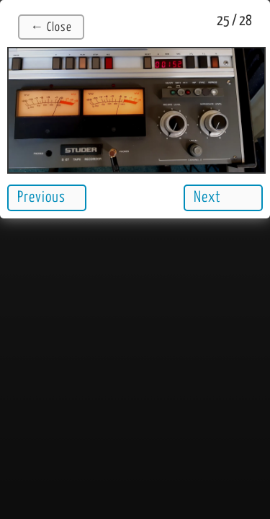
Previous (41, 197)
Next (207, 197)
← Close (51, 28)
